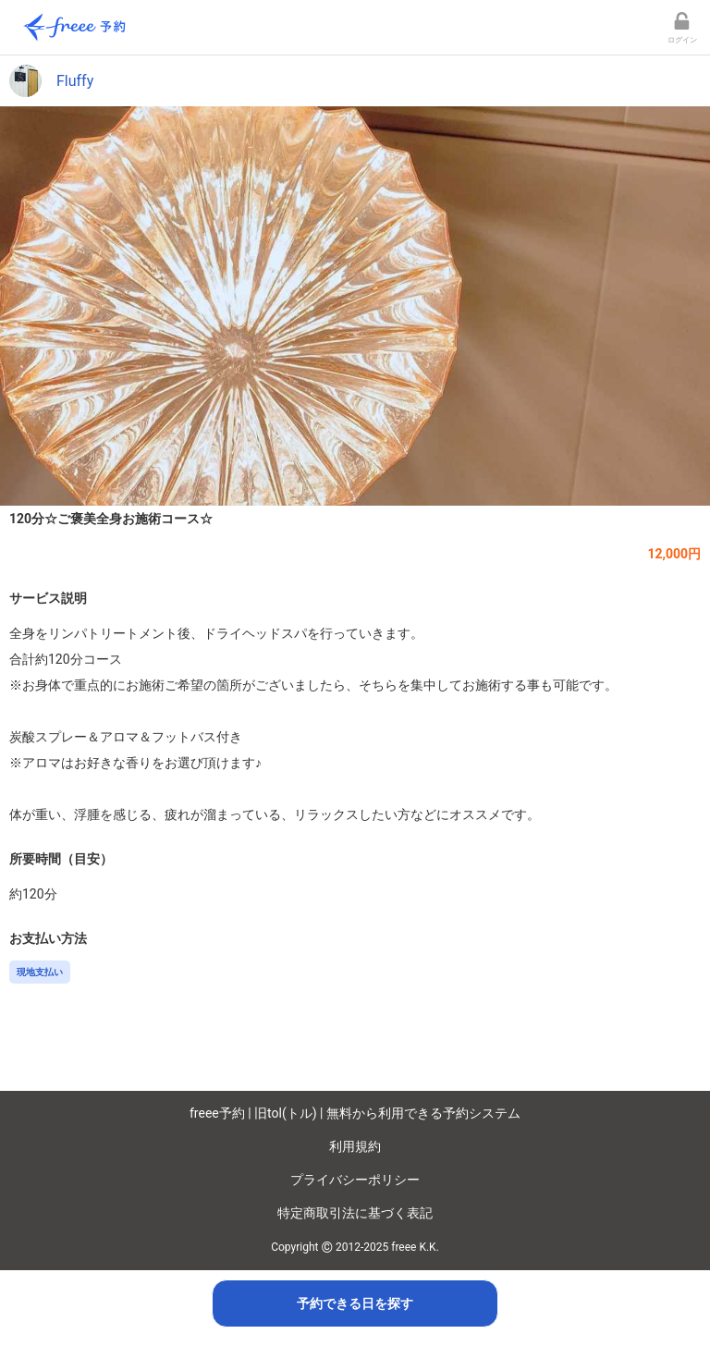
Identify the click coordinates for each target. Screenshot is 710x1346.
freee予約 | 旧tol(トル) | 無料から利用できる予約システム (355, 1113)
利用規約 (355, 1146)
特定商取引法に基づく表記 (355, 1212)
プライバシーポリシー (355, 1179)
